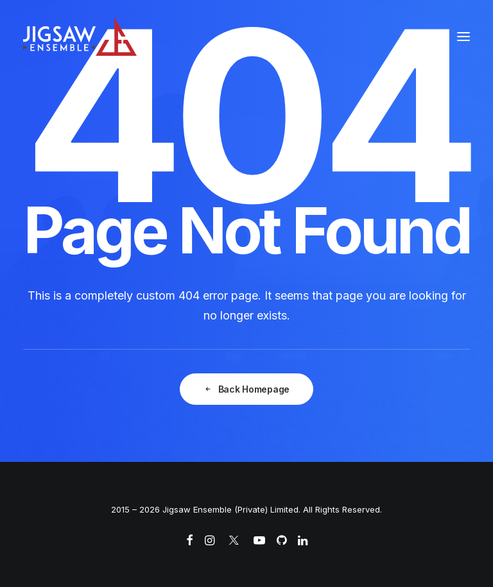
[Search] (424, 36)
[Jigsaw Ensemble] (80, 36)
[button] (463, 36)
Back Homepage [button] (246, 389)
